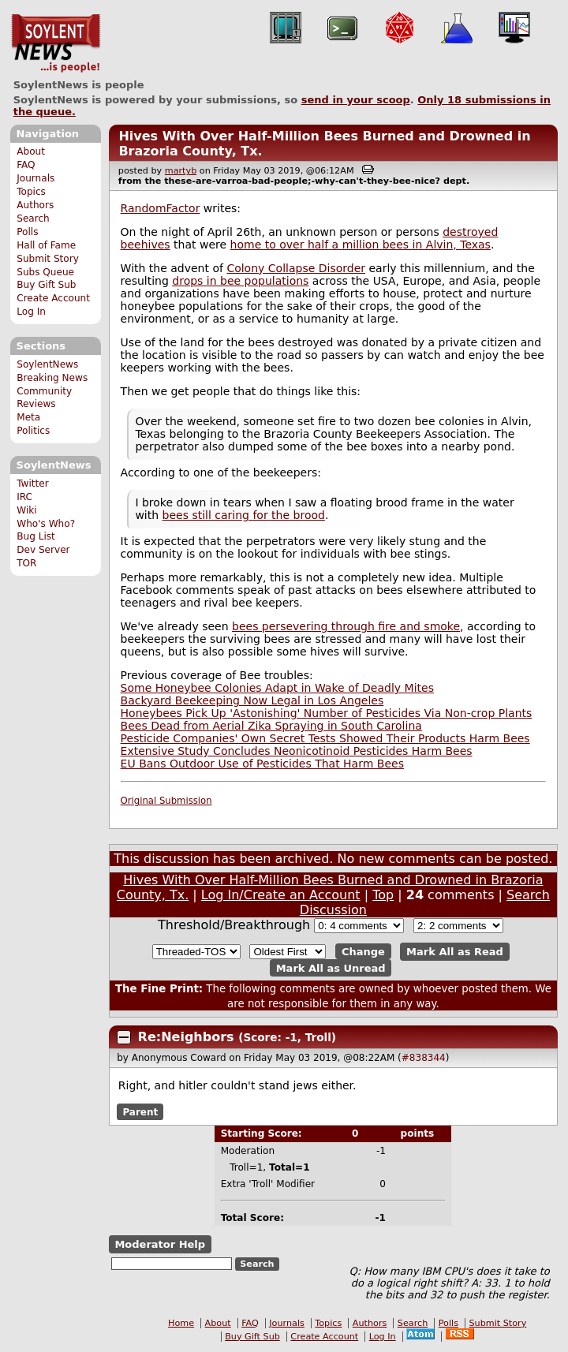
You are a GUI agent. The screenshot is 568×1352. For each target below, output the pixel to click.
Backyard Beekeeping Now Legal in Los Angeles (252, 700)
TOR (26, 563)
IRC (24, 496)
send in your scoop (355, 100)
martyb (180, 171)
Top (383, 894)
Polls (27, 231)
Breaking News (52, 377)
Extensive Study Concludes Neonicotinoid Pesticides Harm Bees (297, 751)
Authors (35, 205)
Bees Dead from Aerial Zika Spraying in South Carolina (271, 725)
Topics (31, 191)
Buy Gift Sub (46, 284)
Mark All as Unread (331, 967)
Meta (28, 417)
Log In (31, 311)
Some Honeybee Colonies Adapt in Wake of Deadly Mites (277, 688)
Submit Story (48, 258)
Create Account (53, 298)
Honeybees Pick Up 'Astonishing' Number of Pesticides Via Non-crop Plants (326, 713)
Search (33, 218)
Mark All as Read (454, 952)
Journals (35, 178)
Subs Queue (45, 272)
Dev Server (43, 549)
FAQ (26, 164)
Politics (33, 430)
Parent (140, 1111)
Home (181, 1323)
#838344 (424, 1057)
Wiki (26, 510)
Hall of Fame (46, 245)
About (31, 151)
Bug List (36, 536)
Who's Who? (46, 523)
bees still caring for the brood (244, 515)
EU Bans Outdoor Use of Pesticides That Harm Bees (262, 763)
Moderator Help (159, 1244)
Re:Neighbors (188, 1036)
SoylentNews (55, 43)
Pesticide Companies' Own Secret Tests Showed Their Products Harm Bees (325, 738)
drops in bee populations (240, 281)
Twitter (32, 483)
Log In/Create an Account (281, 894)
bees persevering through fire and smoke (346, 626)
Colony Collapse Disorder (295, 268)
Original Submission (166, 800)
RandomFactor (160, 208)
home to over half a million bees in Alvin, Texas (360, 244)
